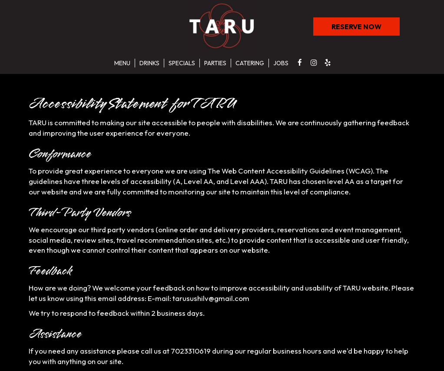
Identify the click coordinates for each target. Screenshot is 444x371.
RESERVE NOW (347, 29)
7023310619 (191, 350)
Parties (215, 63)
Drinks (149, 63)
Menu (122, 63)
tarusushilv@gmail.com (210, 298)
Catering (249, 63)
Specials (182, 63)
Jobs (280, 63)
